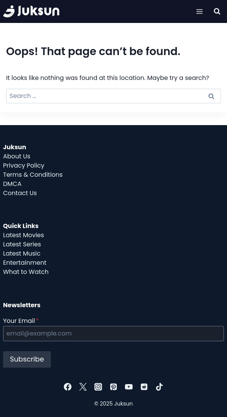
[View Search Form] (217, 11)
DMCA (12, 183)
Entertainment (24, 262)
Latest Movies (23, 235)
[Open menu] (199, 11)
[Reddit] (144, 386)
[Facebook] (67, 386)
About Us (16, 156)
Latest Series (22, 244)
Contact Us (20, 193)
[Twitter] (83, 386)
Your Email (21, 320)
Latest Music (22, 253)
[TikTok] (159, 386)
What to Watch (26, 271)
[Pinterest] (113, 386)
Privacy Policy (23, 165)
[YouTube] (128, 386)
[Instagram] (98, 386)
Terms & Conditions (33, 174)
